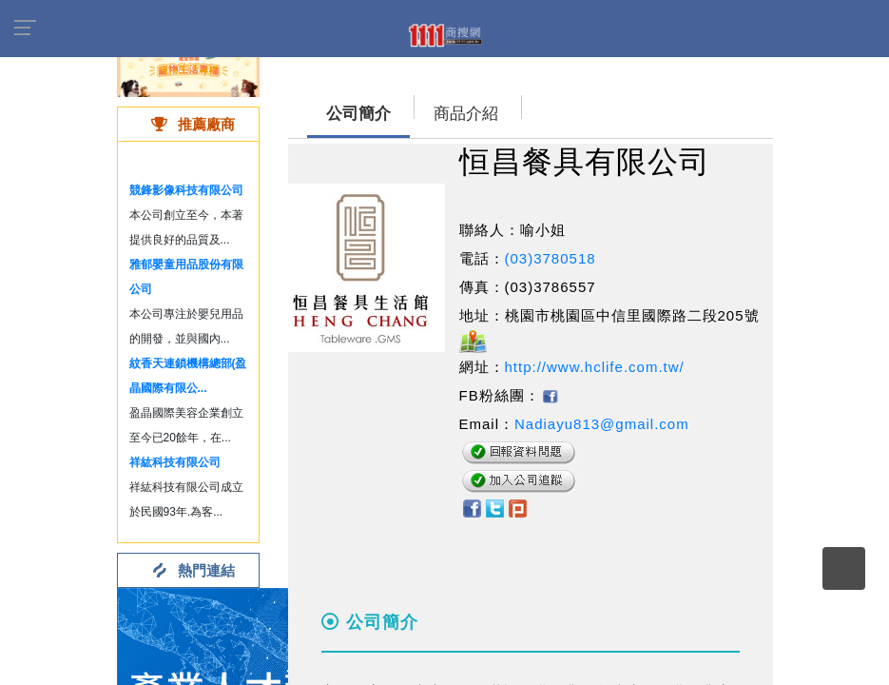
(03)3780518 (550, 258)
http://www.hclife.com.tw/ (595, 367)
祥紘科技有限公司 (175, 462)
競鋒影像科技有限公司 (186, 190)
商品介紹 (466, 114)
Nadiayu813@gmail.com (601, 424)
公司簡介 (358, 114)
